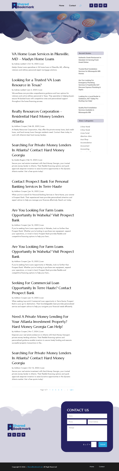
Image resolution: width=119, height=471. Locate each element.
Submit (102, 444)
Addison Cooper (20, 126)
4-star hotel (84, 133)
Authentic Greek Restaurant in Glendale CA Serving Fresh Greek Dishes (90, 60)
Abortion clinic (86, 136)
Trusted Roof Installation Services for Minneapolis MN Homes (89, 71)
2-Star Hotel (85, 126)
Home (61, 5)
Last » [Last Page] (71, 390)
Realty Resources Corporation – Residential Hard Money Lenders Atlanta (38, 116)
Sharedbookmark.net (35, 467)
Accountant (84, 146)
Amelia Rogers (19, 160)
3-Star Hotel (85, 130)
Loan (42, 64)
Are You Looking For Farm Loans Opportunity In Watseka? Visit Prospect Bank (43, 215)
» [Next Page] (67, 390)
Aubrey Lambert (20, 64)
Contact (72, 5)
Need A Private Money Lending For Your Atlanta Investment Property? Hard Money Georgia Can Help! (40, 321)
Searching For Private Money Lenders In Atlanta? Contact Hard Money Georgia (41, 150)
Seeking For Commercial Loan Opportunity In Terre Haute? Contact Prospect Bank (41, 288)
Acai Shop (84, 139)
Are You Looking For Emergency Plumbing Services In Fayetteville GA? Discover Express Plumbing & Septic (90, 85)
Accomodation (86, 142)
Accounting (84, 149)
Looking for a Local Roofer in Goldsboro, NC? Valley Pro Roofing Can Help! (89, 98)
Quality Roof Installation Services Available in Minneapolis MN (88, 110)
